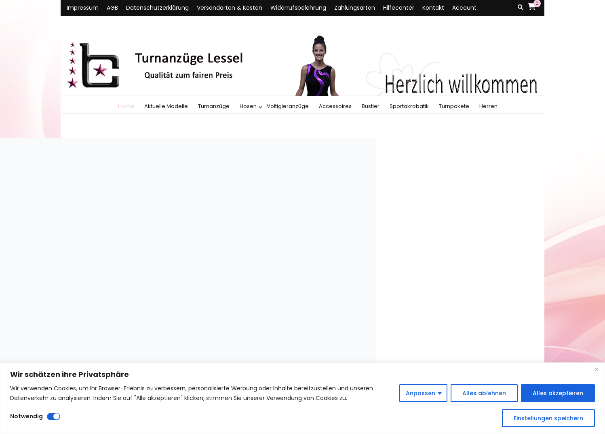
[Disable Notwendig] (53, 416)
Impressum (83, 8)
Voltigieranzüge (288, 106)
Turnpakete (454, 106)
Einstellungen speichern (548, 418)
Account (464, 8)
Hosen (248, 106)
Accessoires (335, 106)
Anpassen (420, 393)
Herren (488, 106)
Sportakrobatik (409, 106)
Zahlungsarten (354, 8)
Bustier (370, 106)
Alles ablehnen (484, 393)
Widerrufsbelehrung (298, 8)
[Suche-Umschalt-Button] (520, 7)
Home (126, 106)
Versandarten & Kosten (229, 8)
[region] (302, 398)
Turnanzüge (214, 106)
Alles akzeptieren (558, 393)
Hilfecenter (398, 8)
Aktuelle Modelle (166, 106)
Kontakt (433, 8)
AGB (112, 8)
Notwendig (26, 416)
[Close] (596, 369)
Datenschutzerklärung (157, 8)
